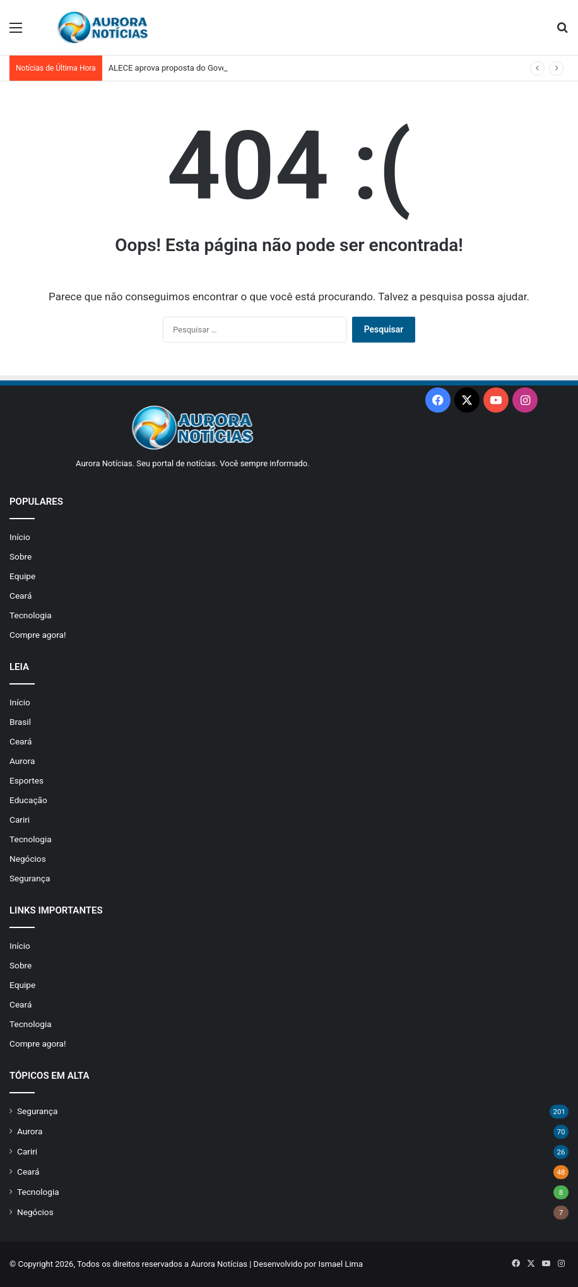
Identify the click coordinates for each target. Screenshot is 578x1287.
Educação (28, 800)
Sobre (20, 556)
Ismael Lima (340, 1264)
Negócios (27, 859)
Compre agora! (37, 635)
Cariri (19, 819)
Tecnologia (30, 615)
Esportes (26, 780)
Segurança (29, 878)
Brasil (20, 722)
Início (19, 537)
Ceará (20, 596)
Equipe (22, 576)
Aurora (22, 761)
